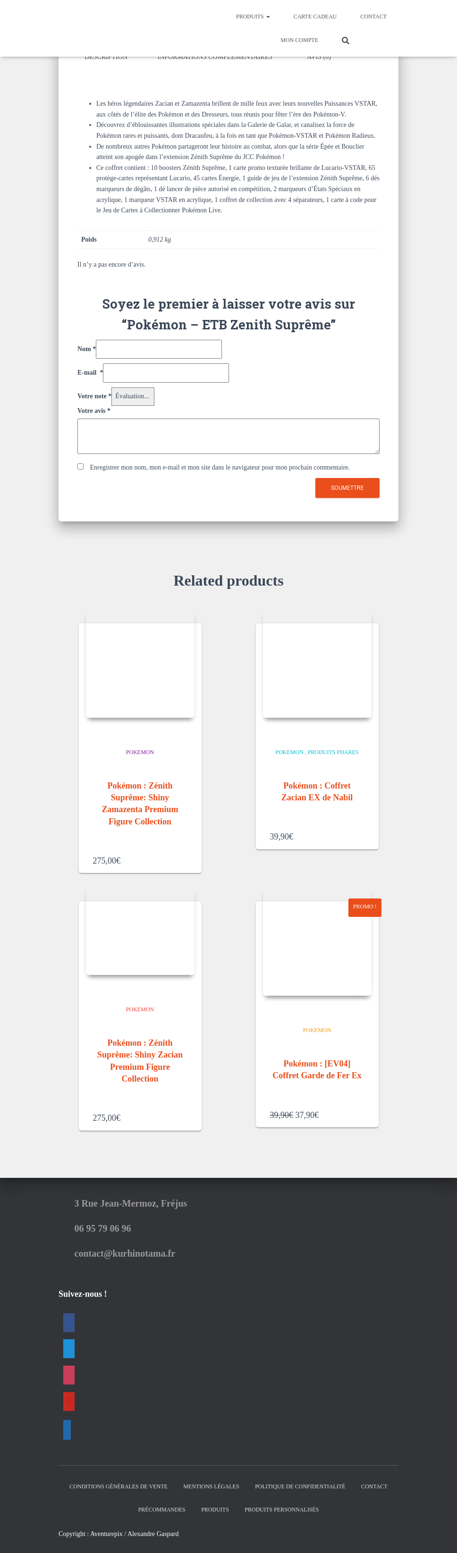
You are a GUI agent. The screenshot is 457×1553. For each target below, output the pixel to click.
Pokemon (140, 750)
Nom (86, 347)
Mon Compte (299, 40)
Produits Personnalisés (282, 1507)
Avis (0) (319, 56)
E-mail (90, 370)
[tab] (113, 57)
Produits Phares (333, 750)
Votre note (94, 394)
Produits (253, 16)
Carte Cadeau (315, 16)
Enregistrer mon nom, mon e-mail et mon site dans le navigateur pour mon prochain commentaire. (220, 465)
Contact (373, 16)
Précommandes (162, 1507)
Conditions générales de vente (118, 1484)
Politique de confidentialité (300, 1484)
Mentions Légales (211, 1484)
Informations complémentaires (215, 56)
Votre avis (93, 408)
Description (106, 56)
